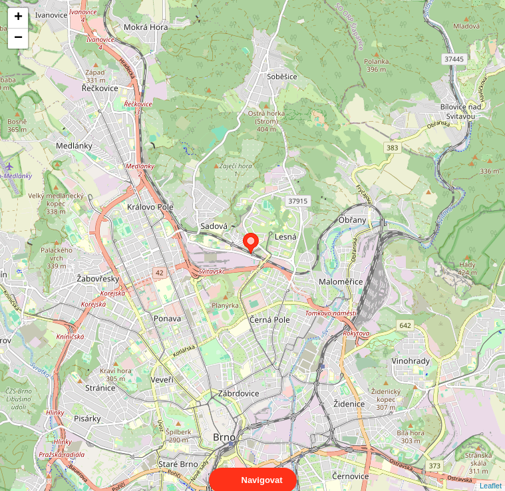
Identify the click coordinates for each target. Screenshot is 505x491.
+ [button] (18, 18)
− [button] (18, 39)
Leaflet (491, 474)
